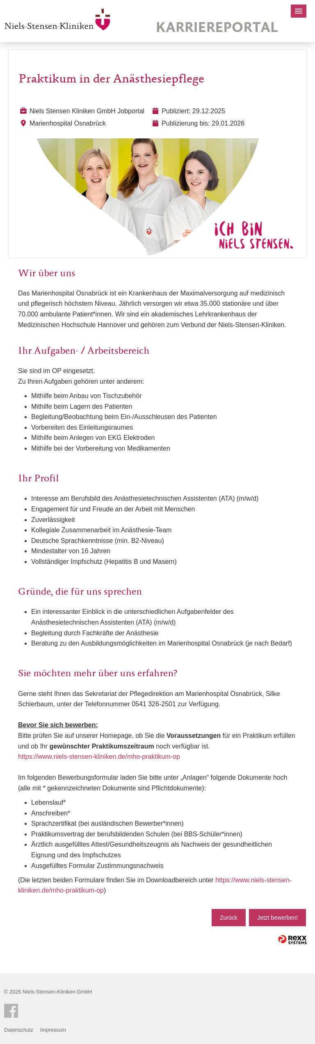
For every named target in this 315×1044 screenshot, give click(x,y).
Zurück (228, 917)
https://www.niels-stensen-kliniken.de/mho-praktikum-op (99, 756)
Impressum (53, 1030)
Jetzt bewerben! (277, 917)
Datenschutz (18, 1030)
